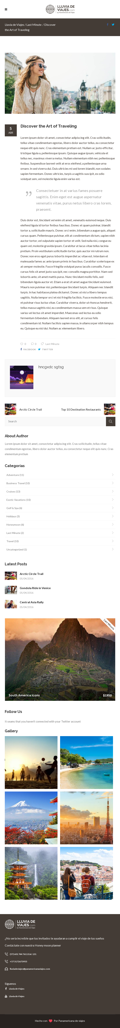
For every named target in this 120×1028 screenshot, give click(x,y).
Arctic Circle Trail (30, 409)
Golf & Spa (12, 508)
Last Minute (33, 24)
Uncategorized (14, 549)
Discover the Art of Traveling (48, 126)
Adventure (12, 474)
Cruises (10, 491)
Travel (10, 541)
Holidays (11, 516)
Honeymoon (13, 524)
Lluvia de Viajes (14, 24)
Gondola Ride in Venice (35, 588)
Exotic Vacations (16, 499)
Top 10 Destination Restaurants (81, 409)
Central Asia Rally (32, 602)
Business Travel (15, 483)
